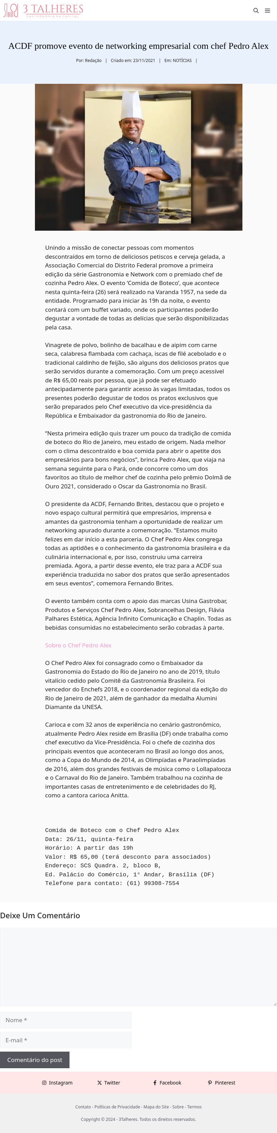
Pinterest (225, 1082)
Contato (83, 1107)
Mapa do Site (156, 1107)
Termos (194, 1107)
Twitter (112, 1082)
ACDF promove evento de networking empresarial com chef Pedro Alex (138, 46)
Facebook (171, 1082)
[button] (256, 10)
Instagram (61, 1082)
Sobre (178, 1107)
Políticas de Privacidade (117, 1107)
